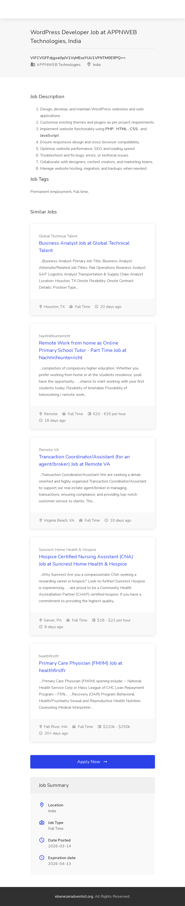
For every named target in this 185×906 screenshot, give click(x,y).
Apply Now (92, 762)
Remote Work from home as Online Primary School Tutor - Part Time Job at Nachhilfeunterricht (82, 350)
